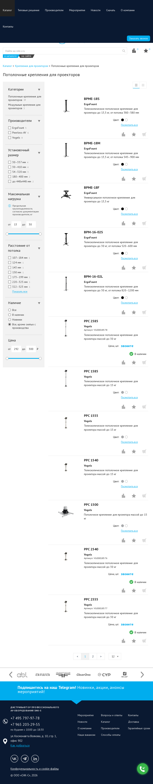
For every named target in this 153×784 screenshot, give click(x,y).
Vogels (14, 137)
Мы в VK (14, 758)
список (136, 85)
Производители (54, 10)
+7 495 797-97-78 (25, 718)
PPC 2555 (91, 599)
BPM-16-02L (93, 276)
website (124, 51)
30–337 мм (16, 162)
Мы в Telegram (25, 758)
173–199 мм (17, 277)
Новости (95, 10)
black (122, 120)
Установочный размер (24, 152)
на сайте (26, 56)
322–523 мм (17, 286)
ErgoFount (15, 128)
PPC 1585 (91, 371)
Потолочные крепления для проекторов (24, 98)
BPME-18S (92, 98)
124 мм (14, 262)
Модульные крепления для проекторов (24, 106)
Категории (24, 89)
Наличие (24, 303)
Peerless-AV (17, 132)
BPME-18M (92, 143)
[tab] (23, 89)
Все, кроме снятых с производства (20, 326)
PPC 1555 (91, 415)
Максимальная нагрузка (24, 196)
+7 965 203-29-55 (25, 724)
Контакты (8, 26)
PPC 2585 (91, 321)
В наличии (14, 314)
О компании (128, 10)
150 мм (14, 272)
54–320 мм (17, 172)
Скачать (110, 10)
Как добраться (20, 745)
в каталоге (10, 56)
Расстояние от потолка (24, 248)
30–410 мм (17, 167)
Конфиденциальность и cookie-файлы (35, 769)
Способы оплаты (110, 735)
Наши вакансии (86, 735)
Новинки (13, 319)
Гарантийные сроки (139, 728)
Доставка (133, 721)
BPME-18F (91, 187)
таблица (143, 85)
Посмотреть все (129, 124)
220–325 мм (17, 282)
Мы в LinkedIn (35, 758)
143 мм (14, 267)
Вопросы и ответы (111, 715)
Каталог (7, 10)
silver (122, 392)
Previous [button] (10, 675)
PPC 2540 (91, 549)
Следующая (101, 656)
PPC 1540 (91, 460)
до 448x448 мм (19, 181)
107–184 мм (17, 257)
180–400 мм (17, 176)
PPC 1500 (91, 504)
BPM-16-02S (93, 232)
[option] (22, 675)
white (126, 120)
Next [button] (142, 675)
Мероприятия (77, 10)
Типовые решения (28, 10)
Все (10, 310)
